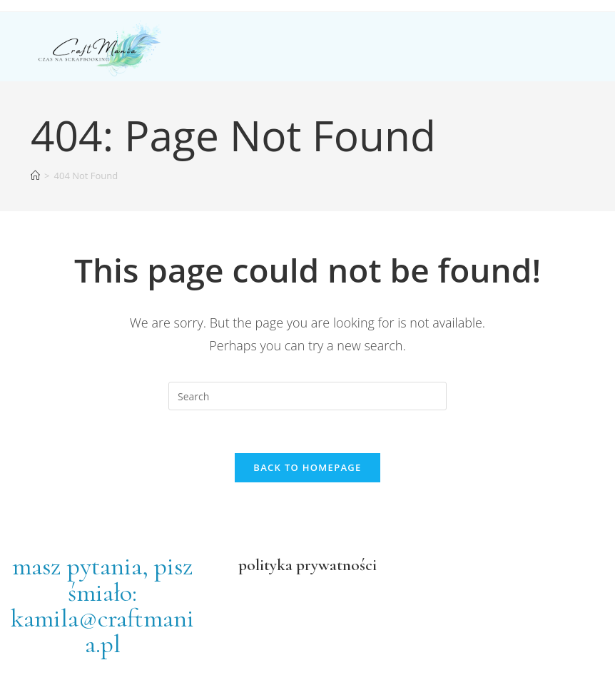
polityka (265, 564)
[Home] (35, 175)
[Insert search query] (307, 396)
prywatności (335, 564)
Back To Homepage (307, 467)
